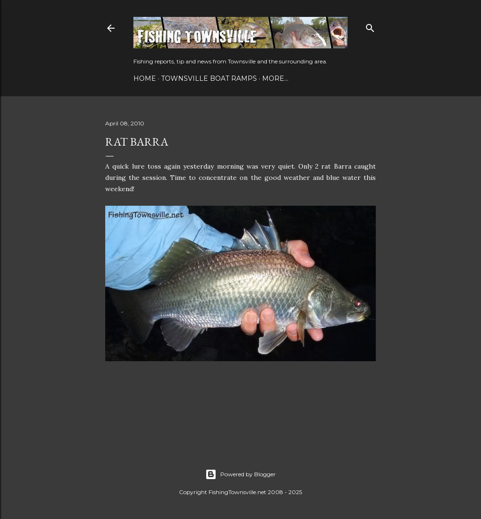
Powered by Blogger (240, 474)
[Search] (370, 26)
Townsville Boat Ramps (209, 78)
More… (275, 78)
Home (144, 78)
